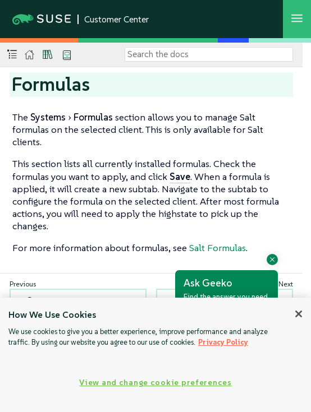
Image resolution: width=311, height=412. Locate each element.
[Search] (209, 54)
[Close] (298, 314)
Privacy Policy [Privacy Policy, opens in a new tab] (223, 342)
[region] (155, 355)
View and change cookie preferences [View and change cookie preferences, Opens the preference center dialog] (155, 382)
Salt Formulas (217, 248)
